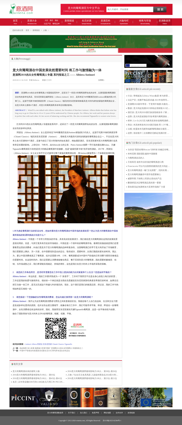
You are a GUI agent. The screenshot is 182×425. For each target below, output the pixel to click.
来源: (44, 80)
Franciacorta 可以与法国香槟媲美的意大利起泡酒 (149, 166)
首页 (15, 21)
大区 (46, 20)
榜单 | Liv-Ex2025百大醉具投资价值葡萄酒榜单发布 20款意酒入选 (149, 121)
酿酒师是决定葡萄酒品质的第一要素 (144, 183)
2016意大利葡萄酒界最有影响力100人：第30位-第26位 (92, 371)
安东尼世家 (47, 344)
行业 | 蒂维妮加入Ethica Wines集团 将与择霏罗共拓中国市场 (149, 96)
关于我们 (71, 413)
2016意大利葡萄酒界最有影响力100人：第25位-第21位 (92, 378)
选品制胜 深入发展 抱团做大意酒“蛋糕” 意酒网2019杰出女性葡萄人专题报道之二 (51, 348)
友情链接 (131, 413)
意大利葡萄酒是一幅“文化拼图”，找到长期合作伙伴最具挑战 (149, 170)
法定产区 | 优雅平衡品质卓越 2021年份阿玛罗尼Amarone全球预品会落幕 (149, 100)
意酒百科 (105, 21)
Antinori (28, 344)
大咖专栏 (124, 21)
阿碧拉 (40, 344)
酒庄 (51, 20)
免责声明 (95, 413)
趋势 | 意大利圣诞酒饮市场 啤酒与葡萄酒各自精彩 (149, 116)
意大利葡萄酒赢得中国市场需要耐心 (144, 174)
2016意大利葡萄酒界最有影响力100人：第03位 (34, 375)
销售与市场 (145, 21)
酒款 (56, 20)
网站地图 (107, 413)
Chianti (55, 344)
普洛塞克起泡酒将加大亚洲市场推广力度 (146, 187)
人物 (45, 30)
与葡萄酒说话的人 (136, 158)
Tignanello (68, 344)
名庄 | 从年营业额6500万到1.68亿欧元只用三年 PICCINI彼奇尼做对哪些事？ (38, 382)
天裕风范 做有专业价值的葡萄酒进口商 (146, 162)
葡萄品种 (56, 24)
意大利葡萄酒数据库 (55, 413)
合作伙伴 (119, 413)
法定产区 (47, 24)
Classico (61, 344)
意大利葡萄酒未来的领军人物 (26, 371)
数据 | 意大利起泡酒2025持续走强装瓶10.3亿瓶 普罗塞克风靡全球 (149, 108)
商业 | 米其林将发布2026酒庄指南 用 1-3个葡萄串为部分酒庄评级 (149, 125)
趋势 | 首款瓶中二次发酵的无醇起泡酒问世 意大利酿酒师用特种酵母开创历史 (149, 133)
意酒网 (49, 80)
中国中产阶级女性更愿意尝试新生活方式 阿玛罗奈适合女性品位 (45, 351)
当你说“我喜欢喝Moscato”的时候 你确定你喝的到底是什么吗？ (149, 150)
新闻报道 (69, 21)
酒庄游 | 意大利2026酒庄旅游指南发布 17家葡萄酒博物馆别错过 (149, 112)
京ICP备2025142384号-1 (112, 421)
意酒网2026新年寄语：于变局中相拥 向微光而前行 (149, 104)
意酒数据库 (165, 21)
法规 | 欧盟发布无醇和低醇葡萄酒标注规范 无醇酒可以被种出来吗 (149, 129)
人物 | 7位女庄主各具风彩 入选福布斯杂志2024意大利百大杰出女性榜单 (93, 375)
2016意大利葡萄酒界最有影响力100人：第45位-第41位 (37, 378)
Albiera (34, 344)
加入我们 (83, 413)
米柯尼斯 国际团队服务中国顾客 (142, 154)
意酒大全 (32, 21)
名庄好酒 (86, 21)
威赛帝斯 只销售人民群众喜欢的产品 (145, 178)
